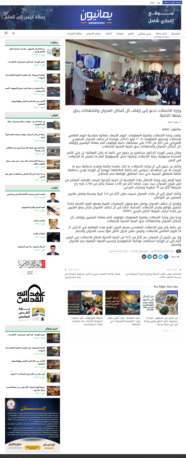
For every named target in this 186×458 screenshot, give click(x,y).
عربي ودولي (144, 33)
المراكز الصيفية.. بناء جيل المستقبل (31, 247)
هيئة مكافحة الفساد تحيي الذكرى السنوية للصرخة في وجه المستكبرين (92, 275)
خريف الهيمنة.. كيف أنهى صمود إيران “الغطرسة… (26, 62)
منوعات (120, 33)
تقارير (131, 33)
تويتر (158, 2)
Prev (174, 330)
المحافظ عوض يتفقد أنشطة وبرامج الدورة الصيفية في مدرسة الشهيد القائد (153, 275)
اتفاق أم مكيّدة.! (39, 234)
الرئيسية (175, 33)
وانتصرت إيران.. (39, 220)
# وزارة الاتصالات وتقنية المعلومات (162, 251)
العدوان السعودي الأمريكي (118, 251)
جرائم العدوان (93, 33)
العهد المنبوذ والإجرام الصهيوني (33, 207)
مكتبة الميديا (75, 33)
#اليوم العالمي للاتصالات (139, 251)
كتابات (108, 33)
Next (165, 330)
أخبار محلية (161, 33)
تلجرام (152, 2)
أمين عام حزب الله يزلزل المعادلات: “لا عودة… (27, 374)
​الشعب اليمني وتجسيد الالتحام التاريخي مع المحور (26, 194)
